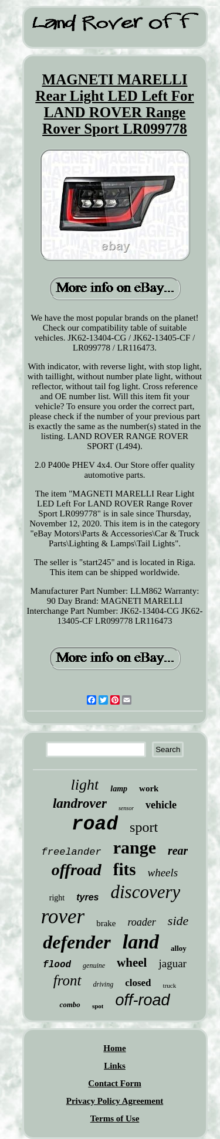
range (134, 847)
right (57, 897)
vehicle (161, 805)
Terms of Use (115, 1118)
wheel (132, 963)
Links (115, 1065)
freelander (71, 852)
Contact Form (114, 1083)
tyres (87, 897)
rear (178, 850)
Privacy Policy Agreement (115, 1101)
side (178, 920)
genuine (94, 965)
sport (144, 827)
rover (63, 916)
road (95, 824)
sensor (126, 808)
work (148, 788)
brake (106, 923)
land (141, 942)
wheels (163, 872)
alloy (179, 948)
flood (57, 965)
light (85, 784)
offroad (76, 870)
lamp (118, 788)
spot (98, 1005)
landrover (80, 803)
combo (69, 1004)
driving (103, 984)
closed (138, 982)
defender (77, 942)
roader (142, 922)
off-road (142, 1000)
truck (170, 985)
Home (114, 1048)
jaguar (172, 963)
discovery (145, 892)
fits (124, 869)
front (67, 980)
